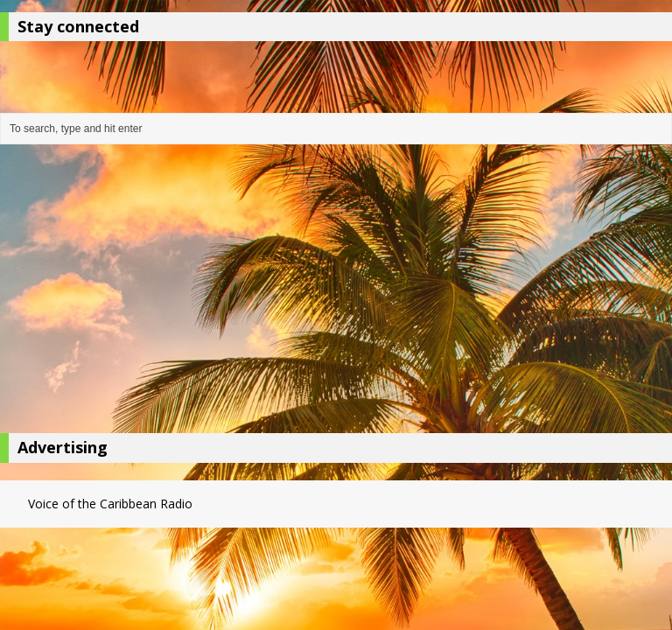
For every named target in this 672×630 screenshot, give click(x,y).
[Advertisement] (336, 293)
